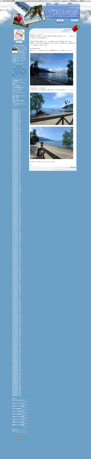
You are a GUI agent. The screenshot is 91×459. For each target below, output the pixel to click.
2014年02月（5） (16, 295)
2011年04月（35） (17, 336)
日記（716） (15, 99)
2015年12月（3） (16, 264)
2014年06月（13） (17, 289)
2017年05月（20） (17, 239)
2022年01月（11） (17, 166)
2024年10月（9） (16, 126)
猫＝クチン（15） (16, 91)
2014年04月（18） (17, 292)
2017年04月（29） (17, 241)
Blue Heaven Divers (19, 45)
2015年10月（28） (17, 267)
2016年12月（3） (16, 247)
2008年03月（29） (17, 380)
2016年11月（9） (16, 248)
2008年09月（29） (17, 375)
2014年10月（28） (17, 284)
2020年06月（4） (16, 194)
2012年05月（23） (17, 322)
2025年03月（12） (17, 122)
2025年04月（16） (17, 120)
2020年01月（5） (16, 198)
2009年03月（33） (17, 370)
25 (19, 74)
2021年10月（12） (17, 170)
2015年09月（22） (17, 269)
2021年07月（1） (16, 175)
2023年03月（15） (17, 150)
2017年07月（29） (17, 237)
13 (23, 71)
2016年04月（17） (17, 259)
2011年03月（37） (17, 338)
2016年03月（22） (17, 260)
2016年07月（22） (17, 254)
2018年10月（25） (17, 217)
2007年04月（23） (17, 394)
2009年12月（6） (16, 357)
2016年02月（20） (17, 262)
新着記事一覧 (73, 0)
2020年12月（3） (16, 185)
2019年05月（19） (17, 210)
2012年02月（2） (16, 326)
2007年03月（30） (17, 395)
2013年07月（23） (17, 304)
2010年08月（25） (17, 345)
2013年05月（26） (17, 307)
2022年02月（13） (17, 165)
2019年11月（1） (16, 201)
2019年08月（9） (16, 206)
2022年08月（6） (16, 156)
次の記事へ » (74, 20)
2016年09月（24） (17, 251)
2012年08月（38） (17, 317)
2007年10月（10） (17, 385)
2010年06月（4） (16, 348)
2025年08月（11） (17, 115)
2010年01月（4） (16, 356)
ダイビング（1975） (17, 89)
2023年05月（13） (17, 147)
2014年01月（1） (16, 297)
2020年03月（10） (17, 195)
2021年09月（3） (16, 172)
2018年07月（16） (17, 222)
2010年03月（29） (17, 353)
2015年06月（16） (17, 273)
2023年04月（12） (17, 148)
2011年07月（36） (17, 332)
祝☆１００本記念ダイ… (18, 414)
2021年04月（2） (16, 179)
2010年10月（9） (16, 342)
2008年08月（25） (17, 376)
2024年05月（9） (16, 134)
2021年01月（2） (16, 184)
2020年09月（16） (17, 190)
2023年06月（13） (17, 145)
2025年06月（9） (16, 118)
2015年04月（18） (17, 276)
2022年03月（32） (17, 163)
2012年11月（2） (16, 313)
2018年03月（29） (17, 228)
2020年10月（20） (17, 188)
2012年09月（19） (17, 316)
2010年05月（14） (17, 350)
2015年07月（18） (17, 272)
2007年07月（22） (17, 389)
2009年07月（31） (17, 364)
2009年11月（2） (16, 358)
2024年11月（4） (16, 125)
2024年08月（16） (17, 129)
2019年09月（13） (17, 204)
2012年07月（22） (17, 319)
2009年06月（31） (17, 366)
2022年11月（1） (16, 151)
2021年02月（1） (16, 182)
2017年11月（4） (16, 231)
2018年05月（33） (17, 225)
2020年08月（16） (17, 191)
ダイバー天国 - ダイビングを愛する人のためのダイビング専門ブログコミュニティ (26, 1)
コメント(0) (68, 169)
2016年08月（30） (17, 253)
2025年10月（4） (16, 112)
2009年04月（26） (17, 369)
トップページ (56, 0)
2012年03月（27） (17, 325)
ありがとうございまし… (18, 403)
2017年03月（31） (17, 242)
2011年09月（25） (17, 329)
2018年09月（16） (17, 219)
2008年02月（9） (16, 382)
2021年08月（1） (16, 173)
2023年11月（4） (16, 138)
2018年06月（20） (17, 223)
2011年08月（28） (17, 331)
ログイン (64, 0)
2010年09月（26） (17, 344)
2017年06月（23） (17, 238)
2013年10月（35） (17, 300)
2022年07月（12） (17, 157)
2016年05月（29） (17, 257)
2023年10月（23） (17, 140)
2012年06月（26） (17, 320)
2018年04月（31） (17, 226)
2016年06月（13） (17, 256)
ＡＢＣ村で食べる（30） (18, 87)
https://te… (15, 431)
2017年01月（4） (16, 245)
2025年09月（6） (16, 113)
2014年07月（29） (17, 288)
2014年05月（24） (17, 291)
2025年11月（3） (16, 110)
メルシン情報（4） (17, 85)
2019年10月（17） (17, 203)
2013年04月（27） (17, 309)
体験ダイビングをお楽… (18, 422)
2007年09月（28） (17, 386)
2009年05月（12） (17, 367)
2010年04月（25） (17, 351)
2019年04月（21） (17, 212)
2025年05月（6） (16, 119)
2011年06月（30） (17, 333)
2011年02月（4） (16, 339)
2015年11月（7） (16, 266)
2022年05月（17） (17, 160)
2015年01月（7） (16, 281)
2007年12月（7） (16, 383)
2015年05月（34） (17, 275)
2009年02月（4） (16, 372)
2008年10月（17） (17, 373)
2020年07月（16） (17, 192)
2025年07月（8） (16, 116)
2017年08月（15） (17, 235)
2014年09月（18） (17, 285)
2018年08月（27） (17, 220)
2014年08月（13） (17, 286)
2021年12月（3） (16, 167)
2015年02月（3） (16, 279)
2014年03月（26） (17, 294)
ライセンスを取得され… (18, 411)
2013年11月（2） (16, 298)
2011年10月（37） (17, 328)
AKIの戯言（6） (16, 81)
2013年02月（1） (16, 311)
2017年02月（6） (16, 244)
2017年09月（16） (17, 234)
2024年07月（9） (16, 131)
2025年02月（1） (16, 123)
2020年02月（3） (16, 197)
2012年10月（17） (17, 314)
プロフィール (19, 42)
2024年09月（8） (16, 128)
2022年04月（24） (17, 162)
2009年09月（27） (17, 361)
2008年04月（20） (17, 379)
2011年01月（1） (16, 341)
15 (13, 73)
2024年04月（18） (17, 135)
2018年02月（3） (16, 229)
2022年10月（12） (17, 153)
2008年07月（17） (17, 378)
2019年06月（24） (17, 209)
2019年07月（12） (17, 207)
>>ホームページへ (19, 63)
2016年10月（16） (17, 250)
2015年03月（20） (17, 278)
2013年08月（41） (17, 303)
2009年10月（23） (17, 360)
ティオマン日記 (63, 5)
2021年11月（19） (17, 169)
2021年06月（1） (16, 176)
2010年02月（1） (16, 354)
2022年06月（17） (17, 159)
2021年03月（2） (16, 181)
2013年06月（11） (17, 306)
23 (15, 74)
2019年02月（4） (16, 215)
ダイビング (60, 23)
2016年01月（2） (16, 263)
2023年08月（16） (17, 143)
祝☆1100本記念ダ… (17, 408)
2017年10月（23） (17, 232)
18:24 (65, 169)
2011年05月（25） (17, 335)
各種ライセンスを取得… (18, 406)
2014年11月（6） (16, 282)
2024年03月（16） (17, 137)
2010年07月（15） (17, 347)
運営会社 (82, 0)
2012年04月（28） (17, 323)
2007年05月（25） (17, 392)
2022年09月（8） (16, 154)
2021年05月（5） (16, 178)
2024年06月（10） (17, 132)
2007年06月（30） (17, 391)
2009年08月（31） (17, 363)
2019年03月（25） (17, 213)
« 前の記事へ (60, 20)
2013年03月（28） (17, 310)
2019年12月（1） (16, 200)
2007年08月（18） (17, 388)
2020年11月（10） (17, 187)
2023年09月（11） (17, 141)
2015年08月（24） (17, 270)
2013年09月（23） (17, 301)
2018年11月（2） (16, 216)
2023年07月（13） (17, 144)
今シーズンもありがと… (18, 400)
